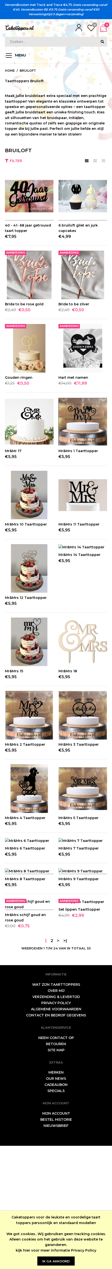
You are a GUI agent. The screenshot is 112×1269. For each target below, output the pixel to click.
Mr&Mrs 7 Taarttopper (78, 891)
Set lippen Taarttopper (79, 1038)
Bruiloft (28, 70)
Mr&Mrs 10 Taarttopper (26, 524)
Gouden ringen (18, 377)
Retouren (56, 1167)
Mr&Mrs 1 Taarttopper (78, 451)
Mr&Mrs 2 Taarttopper (25, 744)
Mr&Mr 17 (13, 451)
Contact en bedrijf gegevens (56, 1138)
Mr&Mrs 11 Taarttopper (78, 524)
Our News (56, 1202)
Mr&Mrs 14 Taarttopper (79, 597)
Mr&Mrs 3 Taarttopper (78, 744)
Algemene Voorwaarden (56, 1132)
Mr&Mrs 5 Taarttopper (78, 818)
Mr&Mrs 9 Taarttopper (78, 964)
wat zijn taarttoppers (56, 1108)
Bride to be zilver (73, 304)
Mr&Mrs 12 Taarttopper (26, 597)
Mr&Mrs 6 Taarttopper (25, 891)
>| (65, 1064)
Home (10, 70)
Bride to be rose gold (24, 304)
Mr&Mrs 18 (67, 671)
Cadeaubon (56, 1208)
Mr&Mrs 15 (14, 671)
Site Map (56, 1173)
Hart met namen (73, 377)
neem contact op (56, 1161)
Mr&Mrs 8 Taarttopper (25, 964)
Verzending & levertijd (56, 1120)
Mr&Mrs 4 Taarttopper (25, 818)
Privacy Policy (83, 1250)
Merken (56, 1195)
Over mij (56, 1114)
